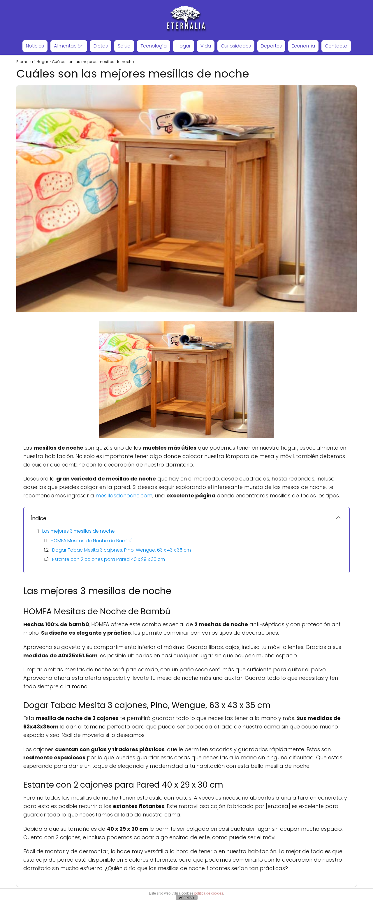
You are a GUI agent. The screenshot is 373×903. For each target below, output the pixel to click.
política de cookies (208, 893)
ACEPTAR (186, 898)
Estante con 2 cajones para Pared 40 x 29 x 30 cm (108, 559)
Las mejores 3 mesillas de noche (78, 531)
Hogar (184, 46)
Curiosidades (236, 46)
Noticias (35, 46)
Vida (205, 46)
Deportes (271, 46)
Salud (124, 46)
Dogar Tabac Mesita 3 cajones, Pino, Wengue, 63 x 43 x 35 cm (121, 550)
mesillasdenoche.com (124, 495)
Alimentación (69, 46)
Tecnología (153, 46)
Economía (303, 46)
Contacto (336, 46)
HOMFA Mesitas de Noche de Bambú (92, 540)
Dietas (101, 46)
